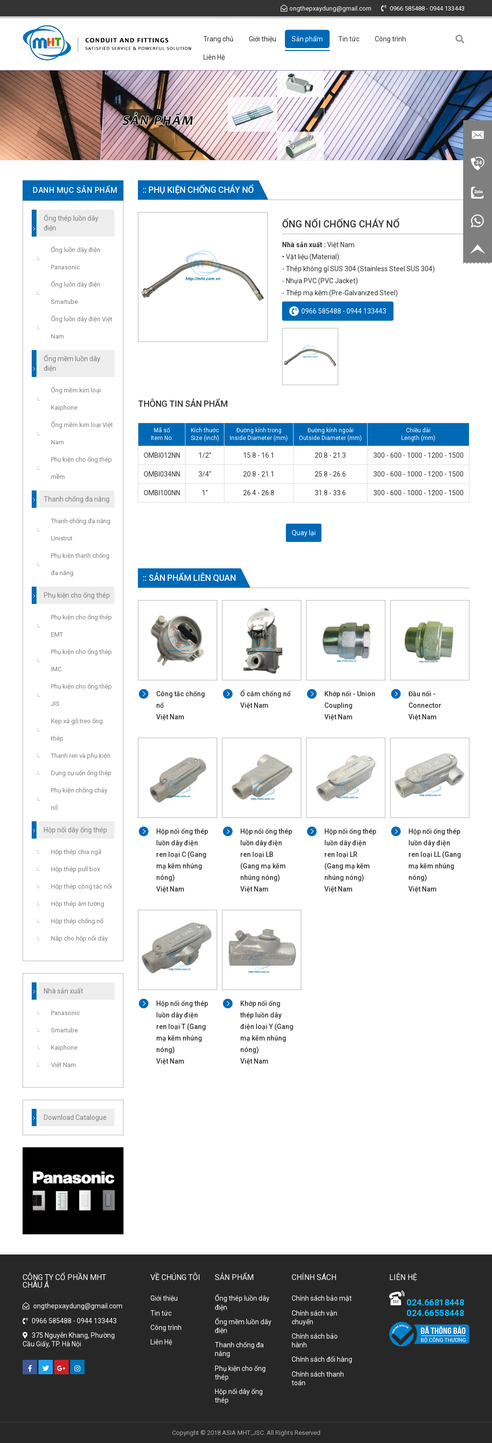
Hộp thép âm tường (77, 903)
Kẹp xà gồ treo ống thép (77, 729)
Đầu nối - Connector (435, 706)
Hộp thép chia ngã (76, 851)
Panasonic (65, 1012)
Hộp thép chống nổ (77, 921)
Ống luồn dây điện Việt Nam (81, 327)
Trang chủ (218, 39)
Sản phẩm (307, 39)
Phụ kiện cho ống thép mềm (81, 468)
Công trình (390, 39)
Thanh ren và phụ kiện (81, 755)
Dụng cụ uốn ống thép (81, 773)
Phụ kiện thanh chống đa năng (80, 564)
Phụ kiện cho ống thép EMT (81, 626)
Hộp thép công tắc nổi (81, 886)
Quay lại (304, 533)
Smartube (64, 1030)
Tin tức (348, 39)
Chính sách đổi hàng (322, 1359)
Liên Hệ (214, 57)
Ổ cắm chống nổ (267, 700)
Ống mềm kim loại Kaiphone (76, 399)
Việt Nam (63, 1064)
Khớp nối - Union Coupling (351, 706)
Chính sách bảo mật (322, 1298)
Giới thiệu (262, 39)
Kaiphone (64, 1047)
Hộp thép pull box (75, 869)
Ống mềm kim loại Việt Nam (82, 433)
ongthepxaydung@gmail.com (326, 8)
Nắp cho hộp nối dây (79, 938)
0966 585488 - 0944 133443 (423, 8)
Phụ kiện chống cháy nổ (79, 799)
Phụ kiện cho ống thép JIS (81, 695)
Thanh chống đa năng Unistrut (81, 529)
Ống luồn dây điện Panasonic (75, 258)
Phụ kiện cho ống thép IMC (81, 660)
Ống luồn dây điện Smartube (75, 293)
